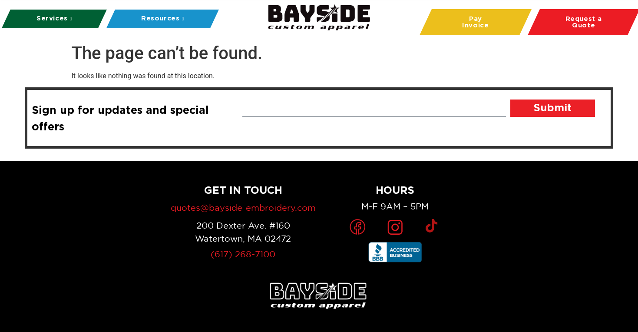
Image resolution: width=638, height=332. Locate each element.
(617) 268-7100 (243, 254)
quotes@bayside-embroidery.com (243, 207)
